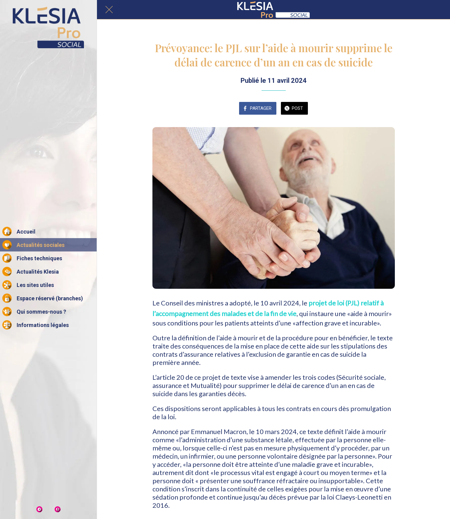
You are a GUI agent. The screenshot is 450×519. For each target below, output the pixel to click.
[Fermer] (109, 9)
